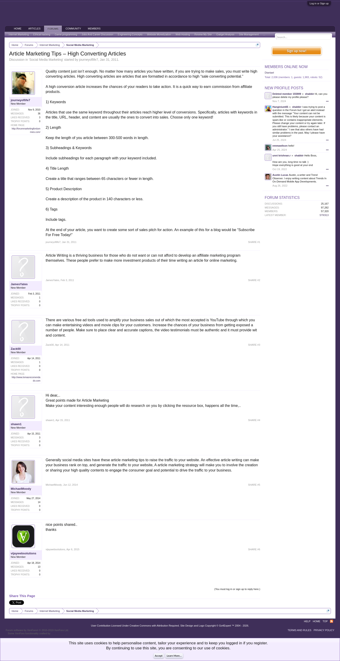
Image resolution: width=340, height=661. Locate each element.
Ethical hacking (42, 34)
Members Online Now (286, 67)
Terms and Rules (299, 630)
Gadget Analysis (225, 34)
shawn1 (16, 424)
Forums (52, 28)
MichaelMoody (21, 488)
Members (94, 28)
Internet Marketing (19, 34)
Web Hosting (183, 34)
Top (325, 621)
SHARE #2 (254, 280)
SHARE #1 (254, 242)
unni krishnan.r (281, 155)
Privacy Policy (324, 630)
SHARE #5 (254, 484)
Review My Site (203, 34)
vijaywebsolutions (23, 553)
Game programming (66, 34)
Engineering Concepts (130, 34)
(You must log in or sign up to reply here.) (237, 589)
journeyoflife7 (88, 59)
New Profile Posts (284, 88)
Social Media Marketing (46, 59)
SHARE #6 (254, 549)
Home (17, 28)
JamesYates (19, 284)
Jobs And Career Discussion (97, 34)
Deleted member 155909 (286, 93)
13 (39, 567)
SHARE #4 (254, 420)
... (264, 34)
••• (327, 101)
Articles (34, 28)
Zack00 (16, 348)
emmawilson (280, 145)
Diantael (269, 72)
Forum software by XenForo (37, 630)
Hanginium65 (280, 106)
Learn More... (174, 655)
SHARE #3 (254, 344)
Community (73, 28)
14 (39, 502)
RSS (331, 621)
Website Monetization (159, 34)
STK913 (324, 215)
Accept (158, 655)
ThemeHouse (58, 633)
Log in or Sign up (319, 3)
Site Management (249, 34)
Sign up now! (296, 51)
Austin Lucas (280, 175)
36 (39, 113)
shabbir (309, 93)
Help (307, 621)
